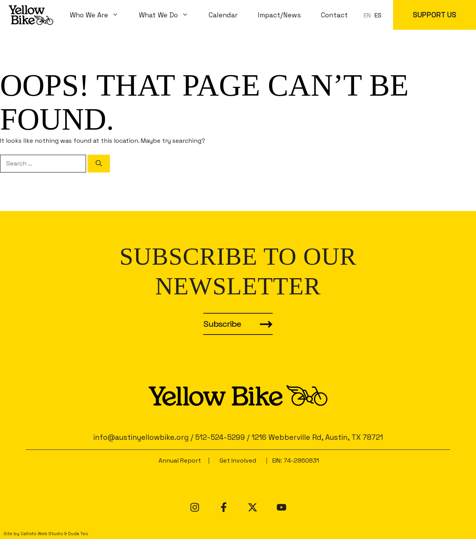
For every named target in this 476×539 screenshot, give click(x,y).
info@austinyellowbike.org (141, 437)
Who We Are (99, 15)
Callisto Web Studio (41, 533)
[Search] (99, 163)
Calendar (223, 15)
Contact (334, 15)
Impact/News (279, 15)
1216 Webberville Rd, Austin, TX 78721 (317, 437)
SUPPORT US (434, 15)
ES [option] (378, 15)
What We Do (169, 15)
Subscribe (222, 323)
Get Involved (237, 460)
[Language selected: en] (374, 15)
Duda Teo (78, 533)
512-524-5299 (220, 437)
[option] (378, 15)
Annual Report (180, 460)
